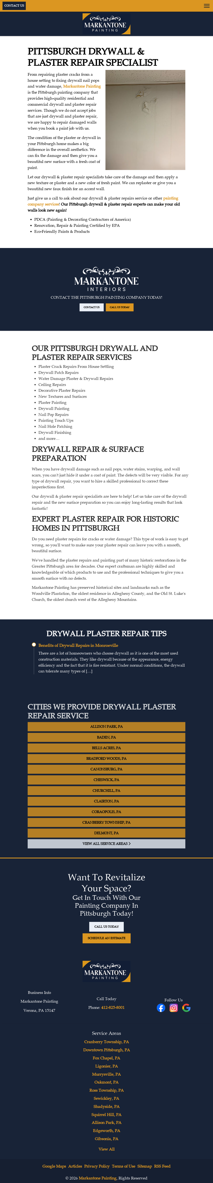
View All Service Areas (106, 853)
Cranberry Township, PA (106, 832)
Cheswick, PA (106, 789)
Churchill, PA (106, 799)
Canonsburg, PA (106, 778)
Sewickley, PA (106, 1098)
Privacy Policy (97, 1166)
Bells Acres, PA (106, 757)
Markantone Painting (82, 86)
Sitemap (144, 1166)
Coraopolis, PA (106, 821)
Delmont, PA (106, 842)
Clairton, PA (106, 810)
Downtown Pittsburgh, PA (106, 1050)
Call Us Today (112, 297)
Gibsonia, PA (106, 1138)
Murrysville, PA (106, 1074)
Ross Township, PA (106, 1090)
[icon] (174, 1008)
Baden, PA (106, 746)
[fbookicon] (161, 1008)
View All (107, 1149)
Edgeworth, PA (106, 1130)
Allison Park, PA (106, 736)
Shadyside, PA (107, 1106)
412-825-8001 (113, 1007)
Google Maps (54, 1166)
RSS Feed (162, 1166)
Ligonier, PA (106, 1066)
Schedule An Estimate (106, 938)
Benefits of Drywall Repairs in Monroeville (78, 645)
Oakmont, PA (106, 1082)
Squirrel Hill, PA (106, 1114)
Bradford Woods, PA (106, 768)
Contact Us (14, 5)
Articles (75, 1166)
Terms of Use (123, 1166)
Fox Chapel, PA (106, 1058)
